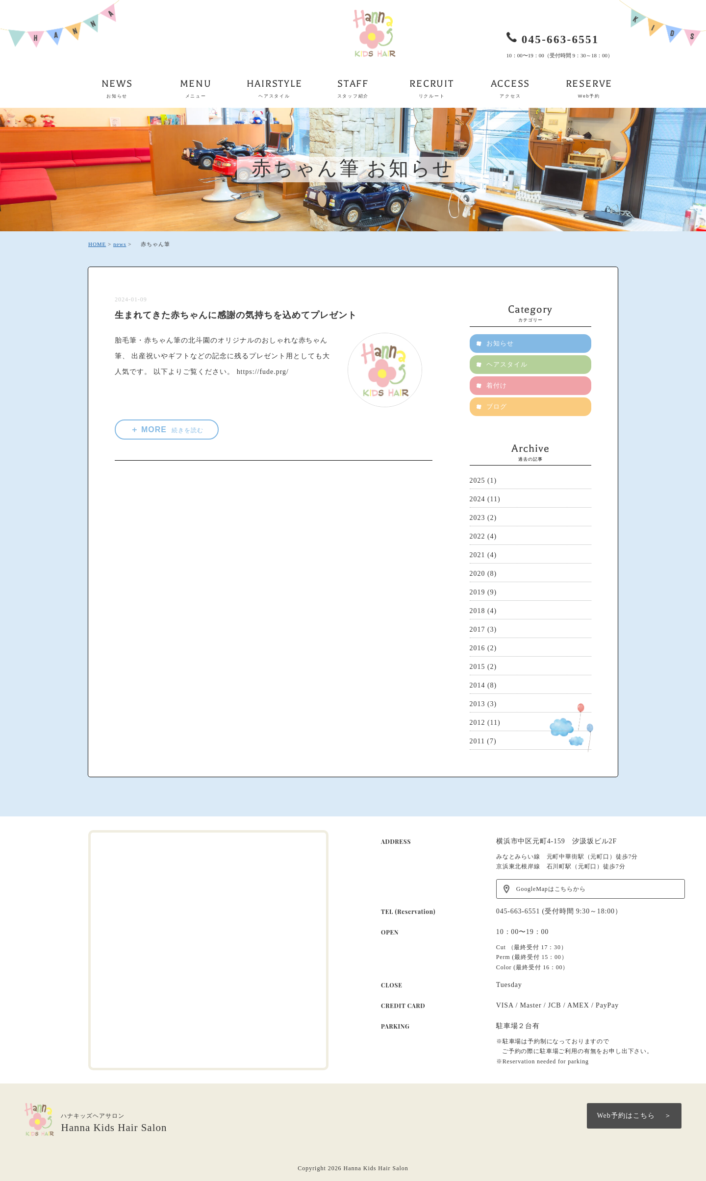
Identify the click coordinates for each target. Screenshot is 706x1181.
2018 (477, 611)
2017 (477, 629)
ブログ (497, 406)
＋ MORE (167, 429)
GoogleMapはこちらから (551, 889)
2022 (477, 536)
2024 (477, 499)
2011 (477, 741)
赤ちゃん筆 (306, 169)
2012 (477, 722)
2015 (477, 666)
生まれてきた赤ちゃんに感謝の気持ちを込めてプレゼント (235, 315)
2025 (477, 480)
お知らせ (410, 169)
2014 (477, 685)
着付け (497, 385)
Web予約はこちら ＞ (634, 1115)
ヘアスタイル (507, 364)
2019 (477, 592)
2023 (477, 517)
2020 (477, 573)
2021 (477, 555)
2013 (477, 704)
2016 (477, 648)
